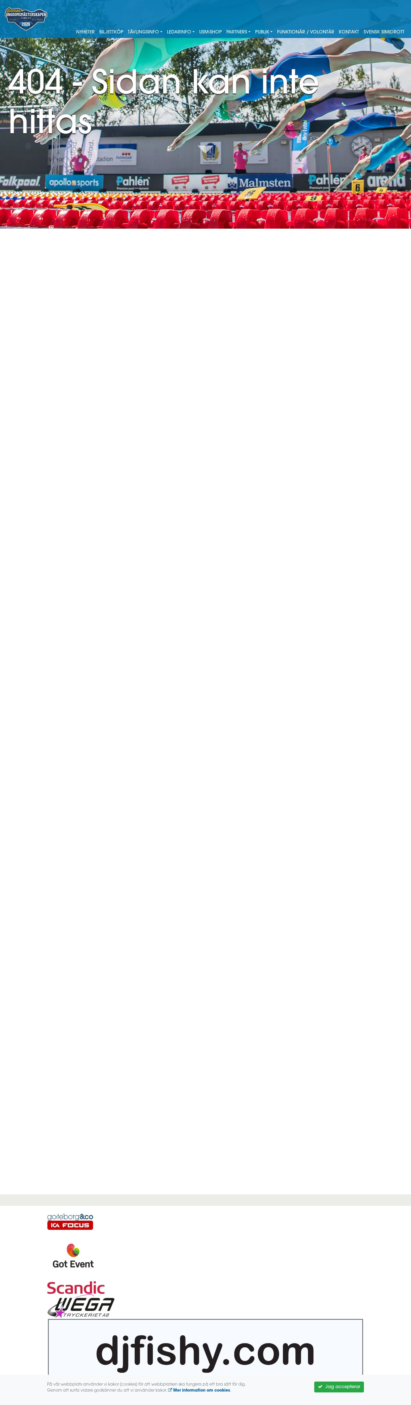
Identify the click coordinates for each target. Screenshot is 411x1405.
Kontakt (349, 32)
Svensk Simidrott (384, 32)
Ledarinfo (179, 32)
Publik (262, 32)
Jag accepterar (339, 1386)
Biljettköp (111, 32)
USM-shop (210, 32)
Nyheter (85, 32)
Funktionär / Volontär (305, 32)
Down (205, 149)
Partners (236, 32)
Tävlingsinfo (143, 32)
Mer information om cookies (199, 1390)
